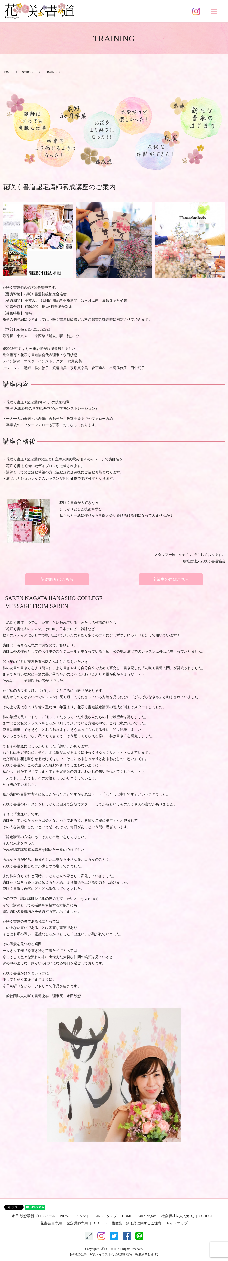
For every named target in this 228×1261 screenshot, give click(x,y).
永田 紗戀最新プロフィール (33, 1216)
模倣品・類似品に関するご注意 (136, 1223)
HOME (7, 72)
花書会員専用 (51, 1223)
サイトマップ (177, 1223)
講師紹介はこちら (57, 579)
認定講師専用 (77, 1223)
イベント (82, 1216)
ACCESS (100, 1223)
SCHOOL (28, 72)
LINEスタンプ (106, 1216)
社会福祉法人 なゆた (177, 1216)
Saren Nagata (146, 1216)
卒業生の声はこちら (171, 579)
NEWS (65, 1216)
